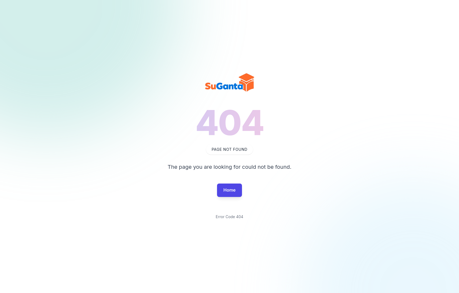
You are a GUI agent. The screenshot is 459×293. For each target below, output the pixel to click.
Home (229, 190)
